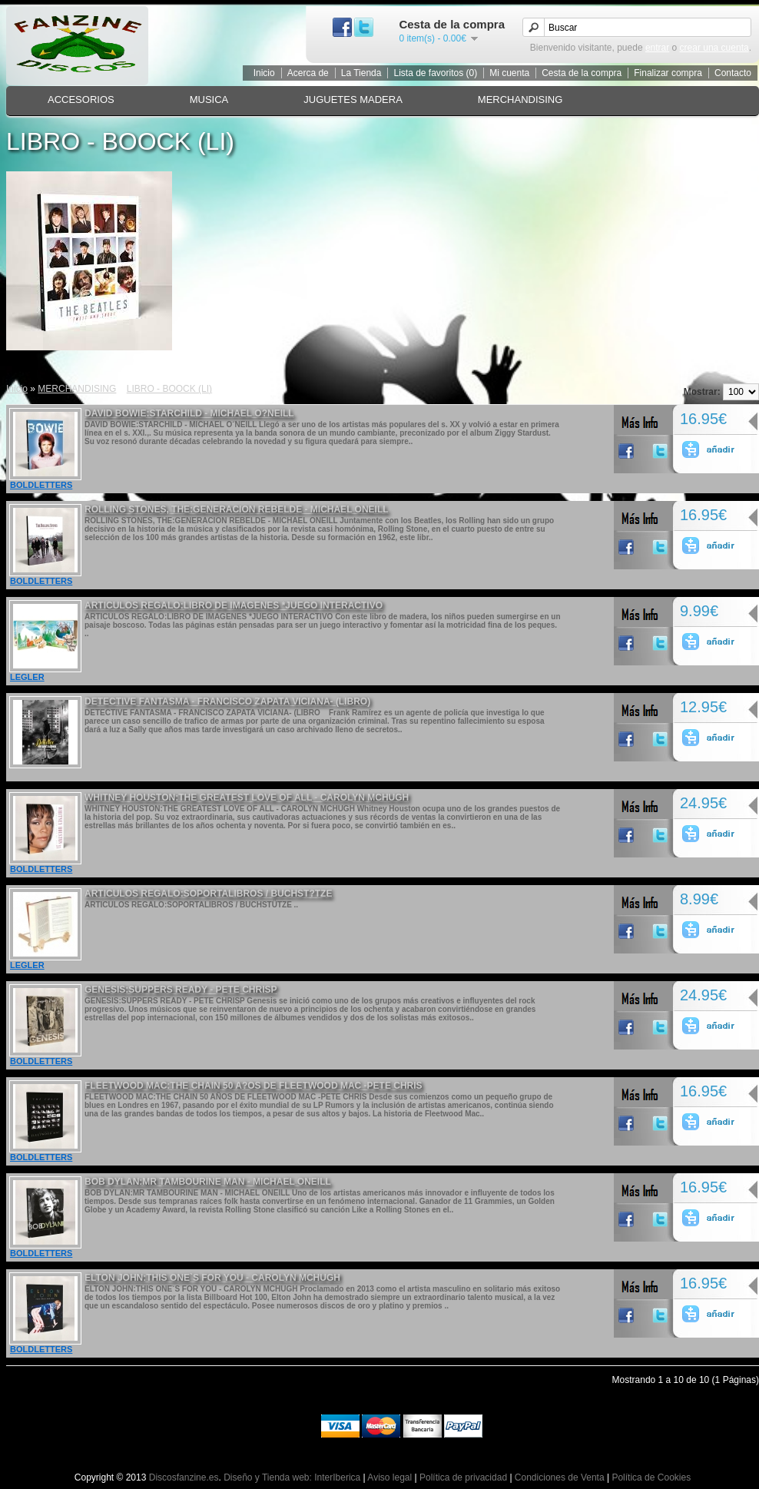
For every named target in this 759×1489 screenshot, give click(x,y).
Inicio (264, 73)
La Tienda (361, 73)
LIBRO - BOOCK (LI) (169, 388)
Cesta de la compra (581, 73)
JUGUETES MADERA (353, 99)
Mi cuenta (509, 73)
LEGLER (27, 676)
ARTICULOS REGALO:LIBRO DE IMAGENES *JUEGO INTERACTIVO (234, 605)
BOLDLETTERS (41, 484)
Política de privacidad (463, 1477)
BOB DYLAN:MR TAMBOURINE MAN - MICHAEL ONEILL (208, 1181)
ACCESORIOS (81, 99)
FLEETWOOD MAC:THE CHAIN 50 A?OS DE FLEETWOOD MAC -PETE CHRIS (254, 1085)
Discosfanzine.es (184, 1477)
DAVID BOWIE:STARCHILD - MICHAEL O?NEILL (189, 413)
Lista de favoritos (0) (435, 73)
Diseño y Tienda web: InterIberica (292, 1477)
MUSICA (209, 99)
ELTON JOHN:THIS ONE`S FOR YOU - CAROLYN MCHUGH (212, 1277)
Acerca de (308, 73)
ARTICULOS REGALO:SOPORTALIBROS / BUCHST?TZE (208, 893)
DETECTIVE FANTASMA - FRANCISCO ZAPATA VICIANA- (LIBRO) (227, 701)
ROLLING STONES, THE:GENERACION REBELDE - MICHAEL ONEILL (237, 509)
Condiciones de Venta (560, 1477)
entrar (657, 47)
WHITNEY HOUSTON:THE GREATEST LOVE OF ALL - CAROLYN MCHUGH (247, 797)
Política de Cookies (651, 1477)
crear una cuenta (714, 47)
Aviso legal (389, 1477)
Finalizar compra (668, 73)
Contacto (732, 73)
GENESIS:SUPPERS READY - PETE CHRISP (181, 989)
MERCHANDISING (520, 99)
